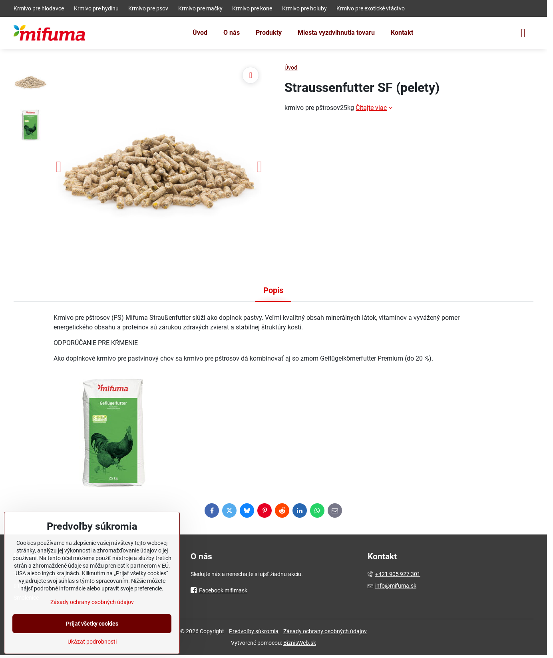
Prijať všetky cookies (92, 623)
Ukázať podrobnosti (92, 641)
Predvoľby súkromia (253, 631)
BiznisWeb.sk (299, 643)
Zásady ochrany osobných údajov (325, 631)
